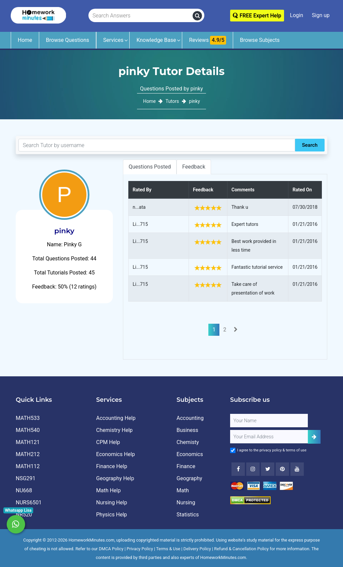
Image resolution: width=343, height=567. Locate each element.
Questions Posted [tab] (150, 167)
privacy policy (271, 450)
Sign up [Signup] (321, 15)
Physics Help (111, 514)
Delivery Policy (197, 548)
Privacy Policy (140, 548)
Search (310, 145)
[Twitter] (267, 469)
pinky (194, 101)
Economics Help (115, 454)
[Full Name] (269, 420)
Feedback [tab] (193, 167)
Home (25, 40)
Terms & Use (168, 548)
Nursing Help (111, 502)
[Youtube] (282, 469)
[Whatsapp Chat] (16, 524)
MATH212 (28, 454)
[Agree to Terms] (232, 450)
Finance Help (111, 466)
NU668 (24, 490)
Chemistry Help (114, 430)
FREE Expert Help (257, 15)
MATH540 (28, 430)
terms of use (296, 450)
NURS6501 (29, 502)
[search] (197, 16)
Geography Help (115, 478)
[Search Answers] (140, 15)
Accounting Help (116, 418)
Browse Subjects (260, 40)
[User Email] (269, 436)
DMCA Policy (111, 548)
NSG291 (26, 478)
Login (296, 15)
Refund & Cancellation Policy (241, 548)
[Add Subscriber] (314, 437)
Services (113, 40)
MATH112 (28, 466)
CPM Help (108, 442)
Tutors (172, 101)
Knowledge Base (156, 40)
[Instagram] (253, 469)
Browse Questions (67, 40)
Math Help (108, 490)
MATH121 (28, 442)
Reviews (207, 40)
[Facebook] (238, 469)
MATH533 (28, 418)
